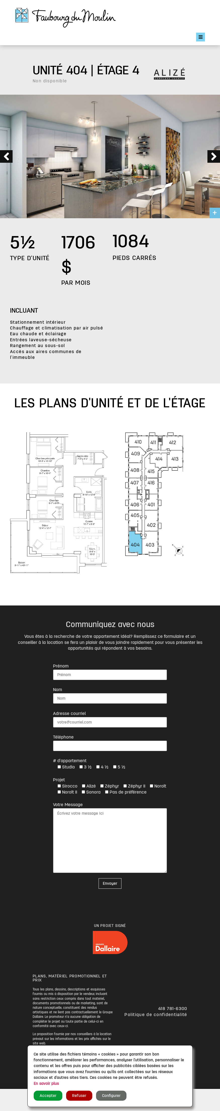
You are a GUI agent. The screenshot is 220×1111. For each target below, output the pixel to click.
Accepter (48, 1096)
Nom (57, 689)
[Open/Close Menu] (200, 37)
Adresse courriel (69, 713)
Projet (59, 779)
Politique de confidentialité (155, 1014)
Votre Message (68, 804)
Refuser (79, 1096)
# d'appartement (69, 760)
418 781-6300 (172, 1008)
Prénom (61, 666)
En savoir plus (46, 1084)
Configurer (111, 1096)
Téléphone (63, 737)
